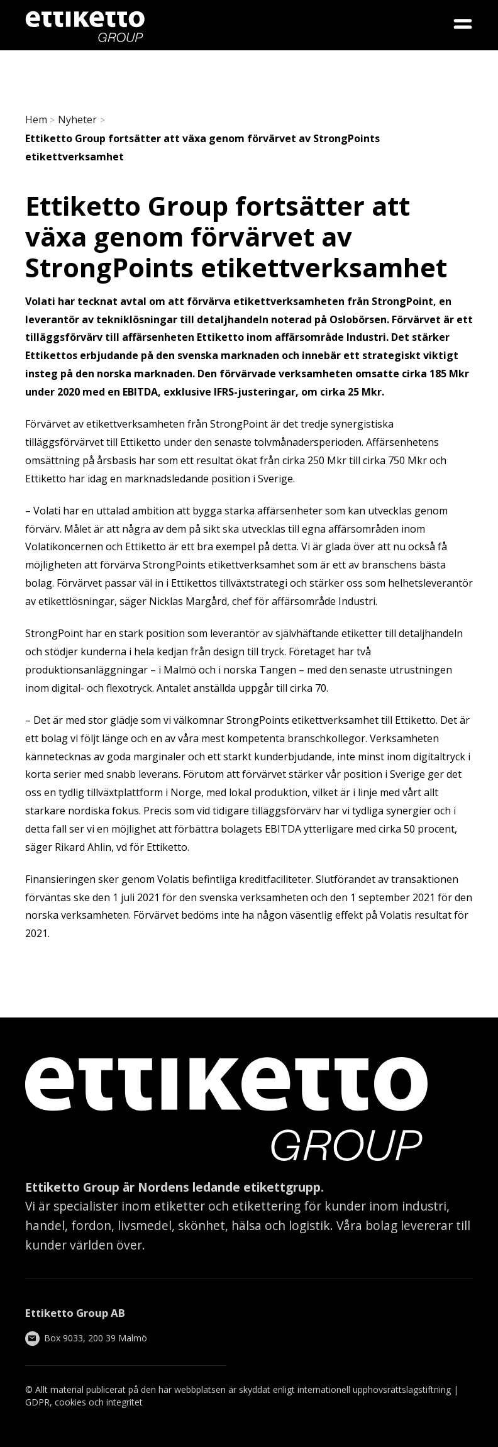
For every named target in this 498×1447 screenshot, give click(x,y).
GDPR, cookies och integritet (84, 1402)
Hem (36, 119)
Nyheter (77, 119)
